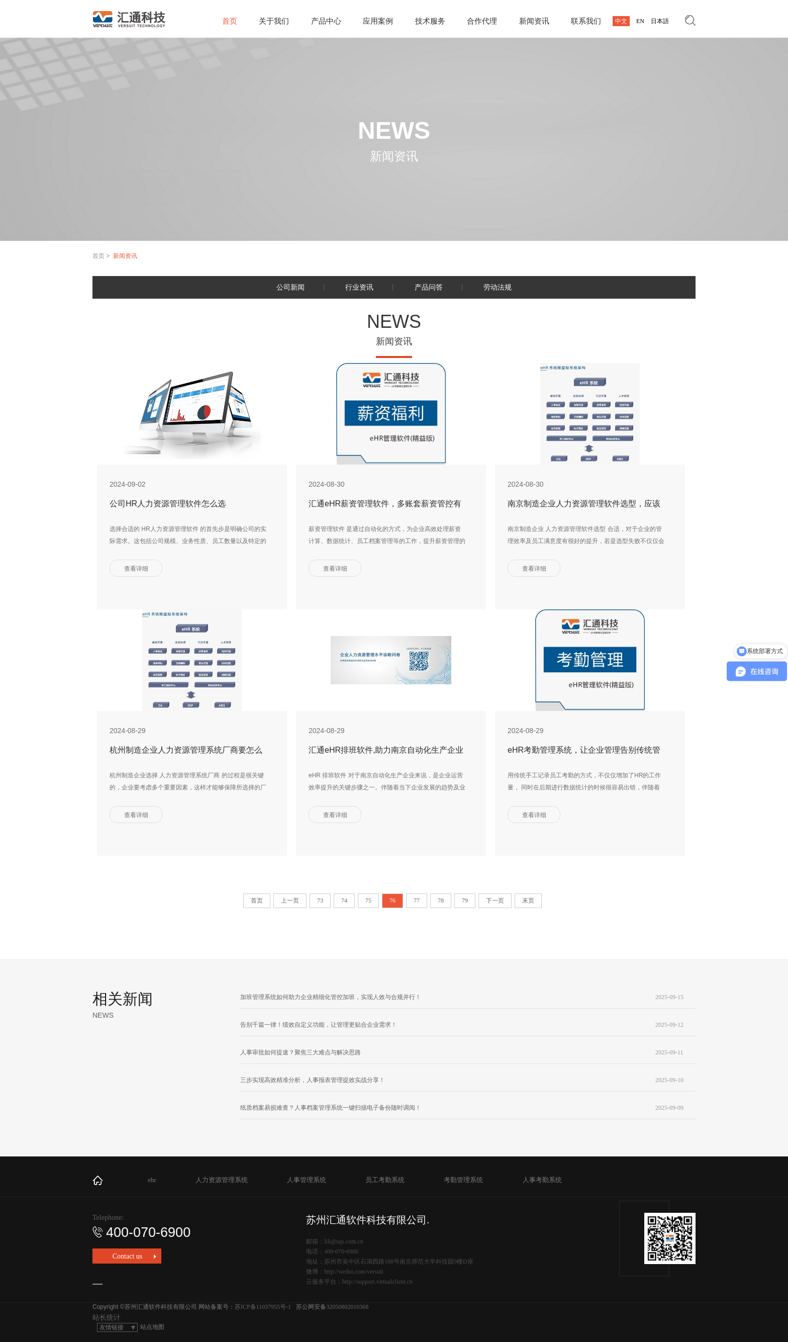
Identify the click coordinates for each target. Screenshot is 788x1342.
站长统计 (106, 1317)
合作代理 (482, 21)
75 (368, 900)
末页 (528, 900)
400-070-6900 (141, 1232)
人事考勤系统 (542, 1180)
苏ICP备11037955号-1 (263, 1306)
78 (441, 900)
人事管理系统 (306, 1180)
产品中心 (326, 21)
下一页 (495, 900)
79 (465, 900)
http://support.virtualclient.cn (377, 1281)
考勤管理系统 (463, 1180)
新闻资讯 (534, 21)
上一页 (290, 900)
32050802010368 (347, 1306)
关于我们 (274, 21)
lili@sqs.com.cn (343, 1241)
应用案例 (378, 21)
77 (417, 900)
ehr (152, 1180)
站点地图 (152, 1326)
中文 (621, 21)
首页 (229, 21)
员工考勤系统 (385, 1180)
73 (320, 900)
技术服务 (430, 21)
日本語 (660, 21)
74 (344, 900)
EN (640, 21)
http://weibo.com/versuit (353, 1271)
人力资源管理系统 (221, 1180)
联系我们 (586, 21)
